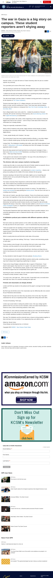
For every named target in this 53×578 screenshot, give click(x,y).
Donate (47, 2)
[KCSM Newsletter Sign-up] (26, 425)
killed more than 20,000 (15, 152)
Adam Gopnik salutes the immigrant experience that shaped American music (29, 489)
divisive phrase (30, 190)
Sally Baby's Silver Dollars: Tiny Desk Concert (21, 516)
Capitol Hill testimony (11, 115)
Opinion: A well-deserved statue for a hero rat (12, 544)
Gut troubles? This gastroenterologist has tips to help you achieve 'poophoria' (29, 561)
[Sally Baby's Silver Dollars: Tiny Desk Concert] (5, 519)
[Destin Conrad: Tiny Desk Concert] (5, 528)
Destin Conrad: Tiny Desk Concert (19, 526)
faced (34, 113)
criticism (43, 113)
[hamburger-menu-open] (3, 2)
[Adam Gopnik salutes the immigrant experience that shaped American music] (5, 489)
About (21, 575)
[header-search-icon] (41, 2)
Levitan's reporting (36, 170)
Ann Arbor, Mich (7, 109)
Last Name (6, 461)
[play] (4, 6)
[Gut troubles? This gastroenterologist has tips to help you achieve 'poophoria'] (5, 561)
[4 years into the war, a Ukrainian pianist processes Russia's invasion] (5, 509)
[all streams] (51, 6)
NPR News (4, 14)
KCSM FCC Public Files (45, 576)
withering (38, 113)
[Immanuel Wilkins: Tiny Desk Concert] (5, 499)
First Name (6, 454)
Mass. (45, 107)
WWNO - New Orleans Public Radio (21, 327)
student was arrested (8, 190)
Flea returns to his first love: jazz (18, 479)
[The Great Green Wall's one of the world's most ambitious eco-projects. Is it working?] (5, 552)
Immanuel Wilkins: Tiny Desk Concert (19, 497)
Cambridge (41, 107)
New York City (32, 107)
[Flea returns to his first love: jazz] (5, 479)
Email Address (7, 449)
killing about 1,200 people (15, 145)
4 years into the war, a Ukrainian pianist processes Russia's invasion (27, 508)
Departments (33, 575)
